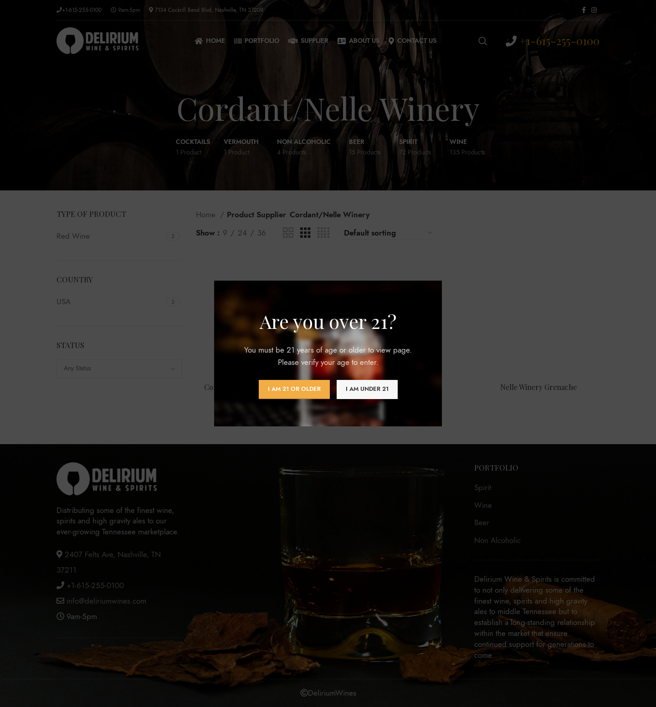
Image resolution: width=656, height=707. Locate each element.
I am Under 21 (367, 389)
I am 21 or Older (294, 389)
